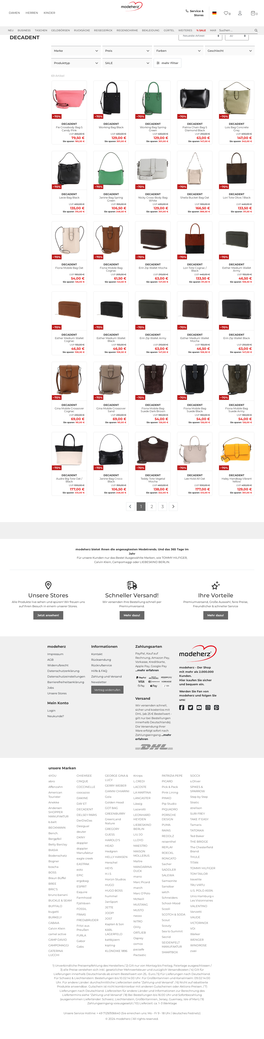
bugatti (53, 926)
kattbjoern (112, 954)
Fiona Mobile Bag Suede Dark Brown (153, 422)
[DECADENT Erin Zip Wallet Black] (236, 324)
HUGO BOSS (114, 906)
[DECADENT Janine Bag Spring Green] (111, 183)
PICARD (167, 796)
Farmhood (84, 912)
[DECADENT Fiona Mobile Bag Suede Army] (236, 394)
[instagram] (209, 723)
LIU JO (138, 849)
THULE (195, 872)
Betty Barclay (57, 859)
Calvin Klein (56, 943)
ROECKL (168, 868)
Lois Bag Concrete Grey (237, 141)
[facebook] (183, 723)
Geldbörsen (60, 30)
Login (51, 726)
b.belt (52, 837)
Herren (32, 12)
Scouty (166, 940)
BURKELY (55, 932)
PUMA (166, 840)
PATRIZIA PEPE (172, 791)
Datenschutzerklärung (63, 686)
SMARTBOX (170, 967)
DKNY (81, 852)
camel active (57, 949)
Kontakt (96, 669)
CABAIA (53, 938)
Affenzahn (55, 802)
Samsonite (169, 896)
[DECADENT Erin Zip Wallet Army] (152, 324)
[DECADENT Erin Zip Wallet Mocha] (152, 254)
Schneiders (170, 912)
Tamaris (195, 840)
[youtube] (201, 723)
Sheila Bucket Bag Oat (194, 210)
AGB (50, 675)
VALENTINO (198, 921)
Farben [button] (162, 66)
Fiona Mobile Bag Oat (69, 281)
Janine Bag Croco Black (111, 493)
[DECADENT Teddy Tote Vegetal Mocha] (152, 465)
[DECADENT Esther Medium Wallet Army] (236, 254)
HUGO (109, 900)
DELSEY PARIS (87, 830)
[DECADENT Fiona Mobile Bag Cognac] (111, 254)
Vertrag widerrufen (107, 705)
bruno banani (58, 910)
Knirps (137, 791)
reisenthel (169, 856)
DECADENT (85, 824)
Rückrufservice (101, 680)
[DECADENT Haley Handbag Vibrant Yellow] (236, 465)
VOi (192, 943)
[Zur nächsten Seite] (173, 522)
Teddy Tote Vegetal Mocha (153, 493)
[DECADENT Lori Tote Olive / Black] (236, 183)
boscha (53, 882)
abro (51, 796)
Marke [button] (58, 66)
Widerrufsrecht (57, 680)
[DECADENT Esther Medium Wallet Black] (111, 324)
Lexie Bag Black (69, 210)
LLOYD (138, 855)
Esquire (82, 907)
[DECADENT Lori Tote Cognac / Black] (194, 254)
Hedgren (111, 866)
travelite (196, 894)
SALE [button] (109, 78)
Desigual (83, 841)
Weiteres (185, 30)
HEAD (109, 861)
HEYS (109, 883)
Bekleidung (150, 30)
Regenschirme (127, 30)
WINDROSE (198, 960)
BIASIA (53, 865)
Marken (216, 30)
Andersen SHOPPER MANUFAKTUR (58, 827)
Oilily (137, 942)
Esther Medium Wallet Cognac (69, 352)
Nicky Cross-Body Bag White (152, 212)
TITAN (194, 877)
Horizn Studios (115, 894)
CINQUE (82, 796)
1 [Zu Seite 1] (141, 521)
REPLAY (167, 862)
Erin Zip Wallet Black (236, 351)
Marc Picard (141, 897)
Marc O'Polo (141, 908)
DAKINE (82, 813)
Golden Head (114, 817)
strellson (196, 823)
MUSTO (138, 925)
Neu (11, 30)
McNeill (138, 914)
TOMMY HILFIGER (202, 883)
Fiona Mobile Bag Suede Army (236, 422)
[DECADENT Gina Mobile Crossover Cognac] (69, 394)
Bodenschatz (57, 870)
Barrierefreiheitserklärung (65, 697)
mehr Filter (168, 78)
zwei (193, 966)
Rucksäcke (82, 30)
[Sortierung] (200, 51)
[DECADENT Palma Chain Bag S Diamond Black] (194, 113)
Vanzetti (196, 926)
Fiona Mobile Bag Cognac (111, 282)
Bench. (53, 848)
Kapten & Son (114, 939)
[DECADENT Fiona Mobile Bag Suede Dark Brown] (152, 394)
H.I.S (108, 889)
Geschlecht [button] (216, 66)
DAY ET (81, 819)
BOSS (52, 887)
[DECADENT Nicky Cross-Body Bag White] (152, 183)
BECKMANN (57, 842)
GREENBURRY (115, 828)
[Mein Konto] (241, 13)
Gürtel (169, 30)
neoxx (137, 931)
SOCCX (195, 791)
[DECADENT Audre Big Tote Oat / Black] (69, 465)
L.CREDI (139, 796)
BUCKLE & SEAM (60, 915)
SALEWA (168, 890)
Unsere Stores (56, 708)
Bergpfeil (55, 854)
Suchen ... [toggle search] (238, 30)
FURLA (81, 950)
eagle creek (85, 873)
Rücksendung (101, 675)
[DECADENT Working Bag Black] (111, 113)
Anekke (53, 817)
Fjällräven (83, 918)
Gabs (80, 962)
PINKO (166, 813)
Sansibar (168, 901)
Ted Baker (197, 851)
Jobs (50, 703)
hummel (111, 911)
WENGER (197, 954)
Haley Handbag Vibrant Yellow (237, 493)
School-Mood (171, 918)
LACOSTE (140, 802)
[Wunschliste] (227, 13)
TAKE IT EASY (199, 834)
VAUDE (195, 932)
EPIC (80, 890)
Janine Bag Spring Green (111, 212)
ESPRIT (81, 901)
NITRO (137, 936)
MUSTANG (140, 920)
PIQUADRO (170, 824)
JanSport (111, 917)
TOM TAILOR (199, 889)
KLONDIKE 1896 (116, 966)
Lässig (137, 819)
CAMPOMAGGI (58, 960)
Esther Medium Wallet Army (236, 282)
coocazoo (83, 807)
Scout (166, 935)
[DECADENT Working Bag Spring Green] (152, 113)
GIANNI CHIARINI (117, 806)
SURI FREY (197, 828)
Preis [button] (109, 66)
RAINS (166, 845)
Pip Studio (169, 819)
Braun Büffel (57, 893)
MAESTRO (140, 861)
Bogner (53, 876)
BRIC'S (53, 904)
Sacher (166, 879)
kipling (110, 960)
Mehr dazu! (132, 630)
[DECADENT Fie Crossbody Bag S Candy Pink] (69, 113)
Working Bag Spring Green (153, 141)
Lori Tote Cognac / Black (195, 282)
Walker (195, 949)
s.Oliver (195, 796)
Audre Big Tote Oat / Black (69, 493)
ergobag (83, 896)
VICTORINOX (199, 938)
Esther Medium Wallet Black (111, 352)
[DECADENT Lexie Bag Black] (69, 183)
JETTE (109, 922)
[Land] (214, 13)
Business (24, 30)
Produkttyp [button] (62, 78)
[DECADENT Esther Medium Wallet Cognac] (69, 324)
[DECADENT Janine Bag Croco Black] (111, 465)
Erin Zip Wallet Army (153, 351)
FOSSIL (82, 924)
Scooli (166, 924)
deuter (81, 847)
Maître (137, 876)
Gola (108, 812)
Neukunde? (55, 731)
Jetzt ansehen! (48, 630)
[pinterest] (218, 723)
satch (165, 907)
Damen (14, 12)
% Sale (201, 30)
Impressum (55, 669)
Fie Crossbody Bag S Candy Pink (69, 141)
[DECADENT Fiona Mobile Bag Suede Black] (194, 394)
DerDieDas (84, 835)
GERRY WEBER (115, 800)
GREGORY (112, 844)
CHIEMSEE (84, 791)
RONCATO (169, 873)
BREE (52, 898)
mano (137, 891)
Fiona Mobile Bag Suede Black (195, 422)
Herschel (111, 877)
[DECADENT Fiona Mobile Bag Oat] (69, 254)
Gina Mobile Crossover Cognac (69, 422)
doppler (82, 858)
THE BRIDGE (199, 856)
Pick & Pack (170, 802)
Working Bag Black (111, 140)
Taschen (41, 30)
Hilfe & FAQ (99, 686)
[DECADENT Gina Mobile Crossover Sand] (111, 394)
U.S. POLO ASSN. (201, 906)
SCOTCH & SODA (173, 929)
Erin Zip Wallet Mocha (153, 281)
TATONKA (197, 845)
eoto (80, 884)
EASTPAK (83, 879)
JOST (108, 934)
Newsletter (99, 697)
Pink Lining (170, 807)
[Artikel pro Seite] (237, 51)
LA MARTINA (142, 807)
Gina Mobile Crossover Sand (111, 422)
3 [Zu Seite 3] (162, 521)
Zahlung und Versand (106, 691)
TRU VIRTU (197, 900)
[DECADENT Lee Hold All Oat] (194, 465)
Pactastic (139, 970)
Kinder (49, 12)
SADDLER (169, 884)
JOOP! (109, 928)
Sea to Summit (172, 946)
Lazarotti (139, 824)
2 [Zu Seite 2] (152, 521)
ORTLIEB (139, 948)
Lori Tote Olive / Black (236, 210)
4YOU (52, 791)
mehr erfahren (148, 685)
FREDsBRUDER (87, 935)
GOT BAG (111, 823)
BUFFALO (55, 921)
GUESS (110, 849)
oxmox (138, 959)
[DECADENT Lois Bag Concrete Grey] (236, 113)
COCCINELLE (86, 802)
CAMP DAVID (57, 954)
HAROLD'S (112, 855)
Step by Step (199, 812)
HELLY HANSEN (116, 872)
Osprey (138, 953)
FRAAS (81, 929)
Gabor (81, 956)
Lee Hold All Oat (194, 491)
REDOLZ (168, 851)
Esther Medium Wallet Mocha (194, 352)
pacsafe (138, 964)
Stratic (194, 817)
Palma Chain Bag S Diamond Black (194, 141)
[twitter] (192, 723)
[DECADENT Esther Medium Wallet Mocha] (194, 324)
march (138, 903)
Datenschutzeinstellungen (66, 691)
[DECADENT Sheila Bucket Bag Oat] (194, 183)
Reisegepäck (103, 30)
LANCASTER (141, 813)
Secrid (166, 952)
